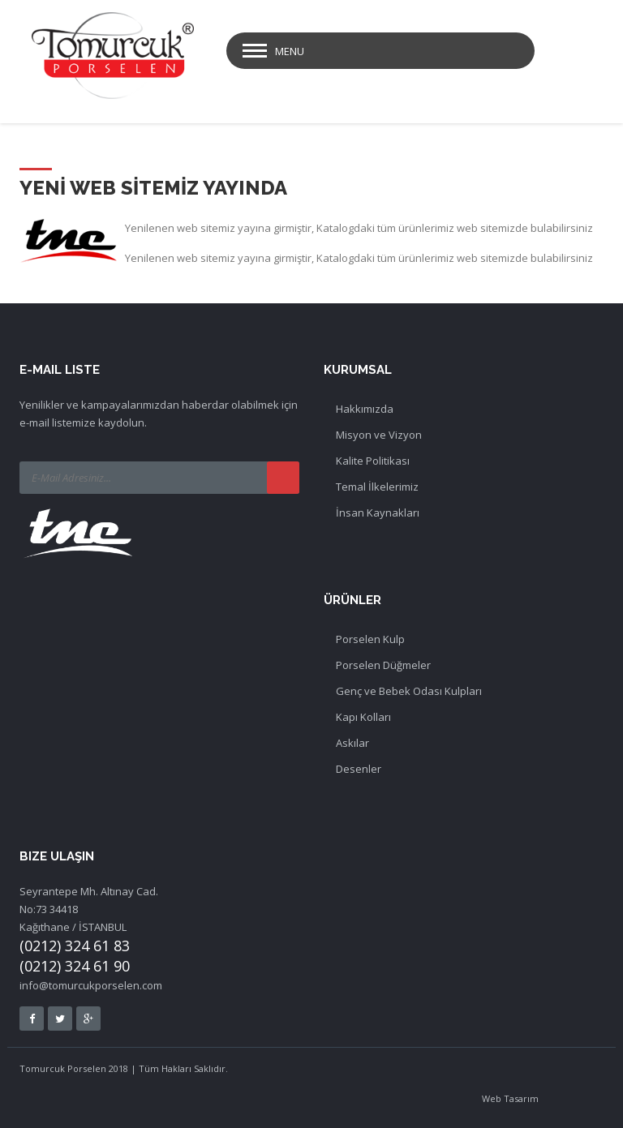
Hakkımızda (364, 408)
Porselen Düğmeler (383, 665)
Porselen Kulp (370, 639)
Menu (289, 51)
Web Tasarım (510, 1098)
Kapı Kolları (363, 717)
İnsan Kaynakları (377, 512)
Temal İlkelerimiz (377, 486)
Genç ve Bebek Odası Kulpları (409, 691)
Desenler (358, 768)
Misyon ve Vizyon (379, 434)
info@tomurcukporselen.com (90, 985)
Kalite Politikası (373, 460)
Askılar (352, 743)
